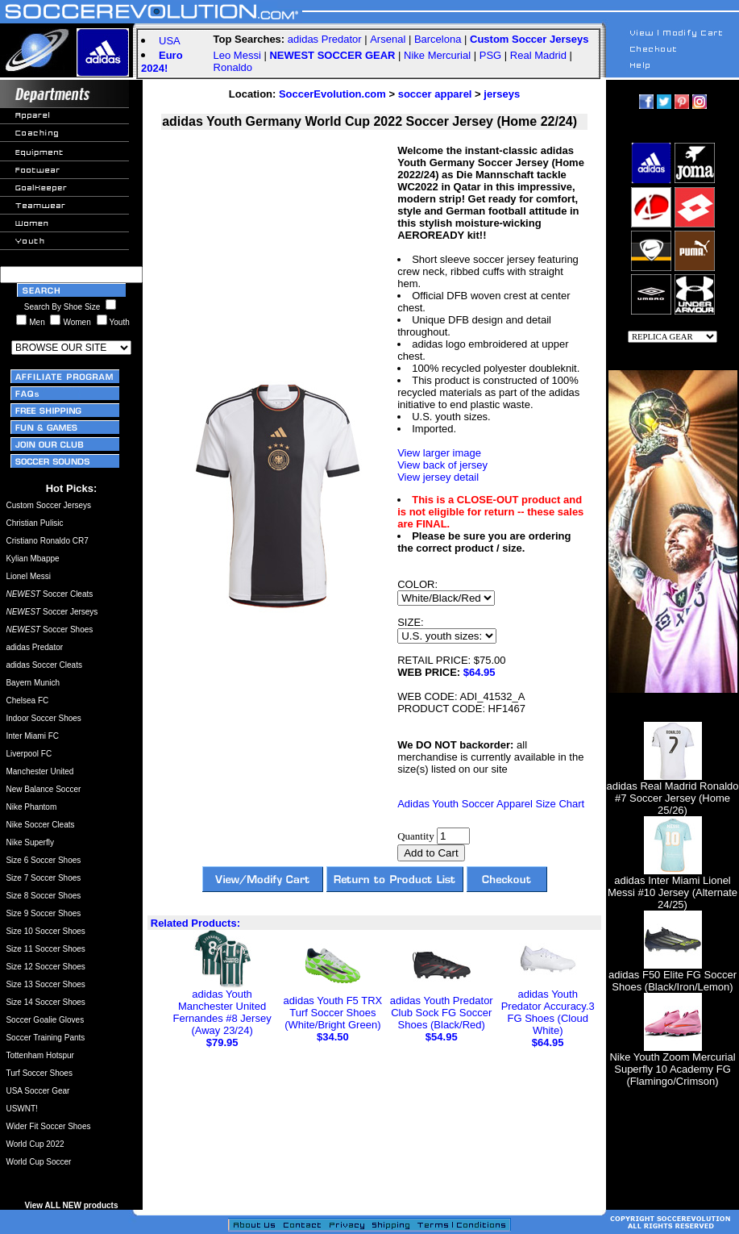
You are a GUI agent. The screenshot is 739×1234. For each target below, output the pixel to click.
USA (170, 41)
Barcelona (438, 39)
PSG (490, 55)
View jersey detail (438, 477)
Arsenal (387, 39)
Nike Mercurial (437, 55)
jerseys (502, 94)
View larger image (439, 453)
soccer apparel (435, 94)
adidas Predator (325, 39)
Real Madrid (538, 55)
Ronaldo (233, 67)
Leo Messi (237, 55)
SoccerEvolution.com (332, 94)
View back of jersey (442, 465)
